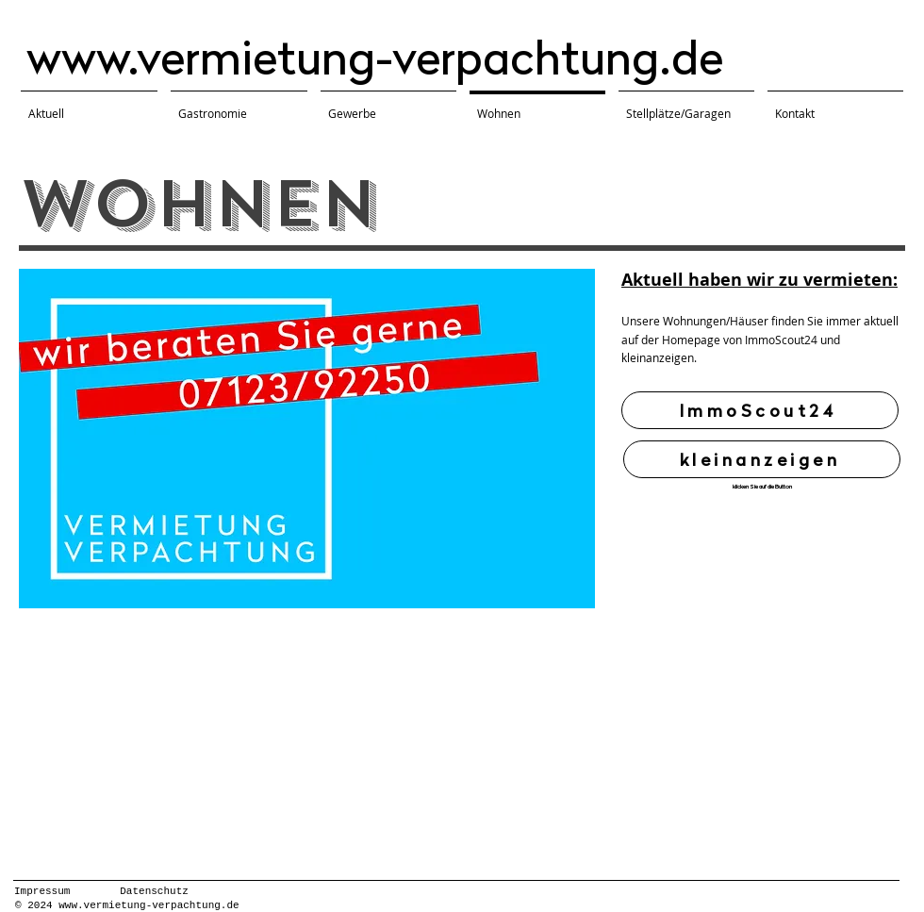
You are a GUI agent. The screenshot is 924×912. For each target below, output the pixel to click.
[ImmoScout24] (760, 410)
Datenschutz (154, 891)
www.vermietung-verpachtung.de (374, 57)
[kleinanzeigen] (761, 459)
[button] (307, 438)
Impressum (42, 891)
